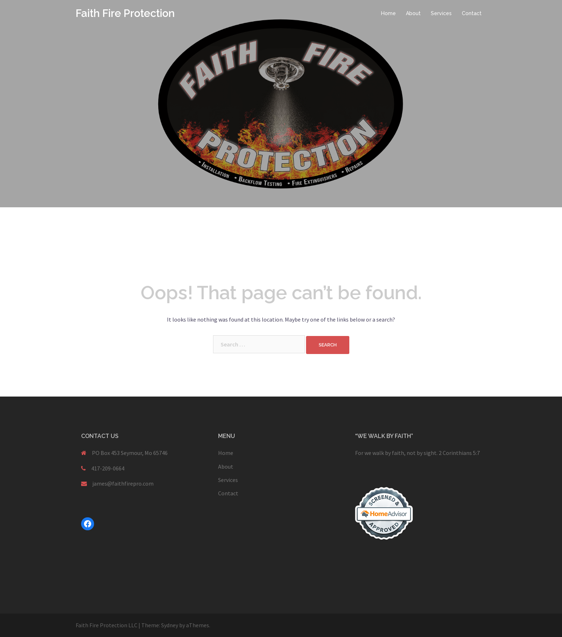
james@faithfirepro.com (123, 483)
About (413, 13)
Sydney (169, 625)
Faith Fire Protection (125, 13)
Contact (472, 13)
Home (388, 13)
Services (441, 13)
